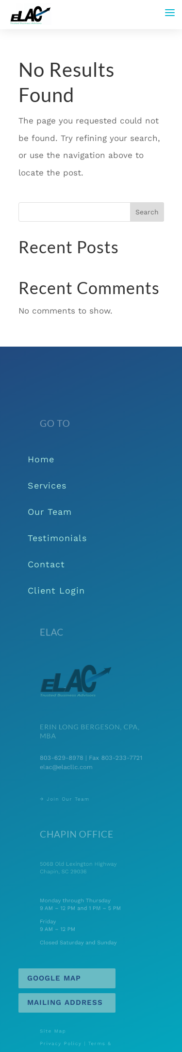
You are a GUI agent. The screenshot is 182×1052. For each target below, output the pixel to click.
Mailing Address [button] (65, 1002)
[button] (170, 12)
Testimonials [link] (57, 538)
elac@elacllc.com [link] (70, 766)
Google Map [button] (54, 978)
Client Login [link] (56, 590)
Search (147, 212)
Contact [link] (46, 564)
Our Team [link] (50, 512)
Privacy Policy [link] (66, 1043)
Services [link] (47, 485)
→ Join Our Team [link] (69, 798)
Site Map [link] (59, 1033)
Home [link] (41, 459)
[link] (30, 13)
